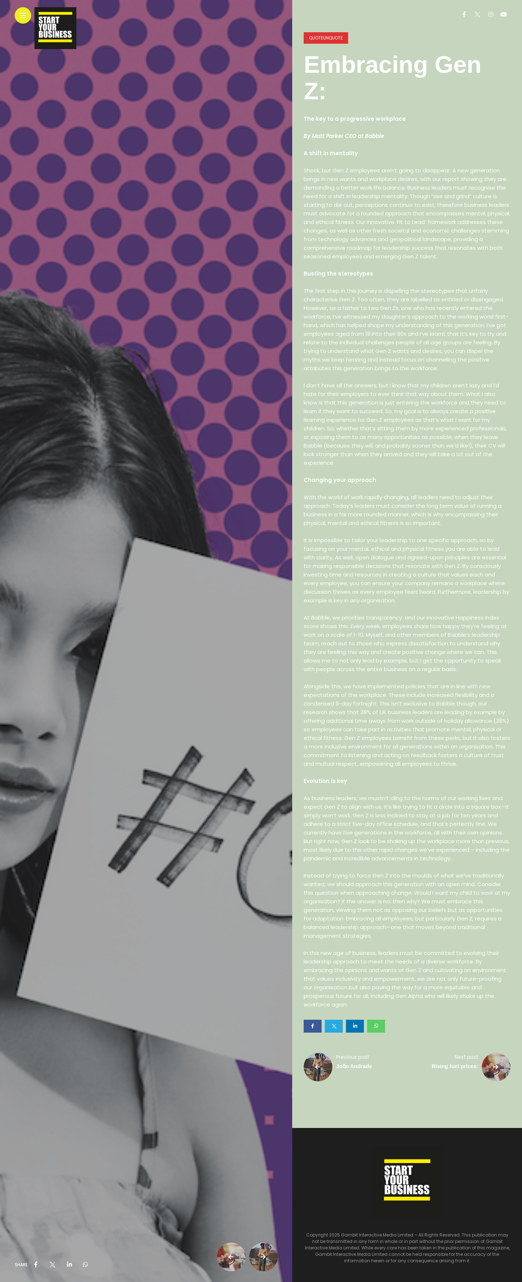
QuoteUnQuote (326, 38)
